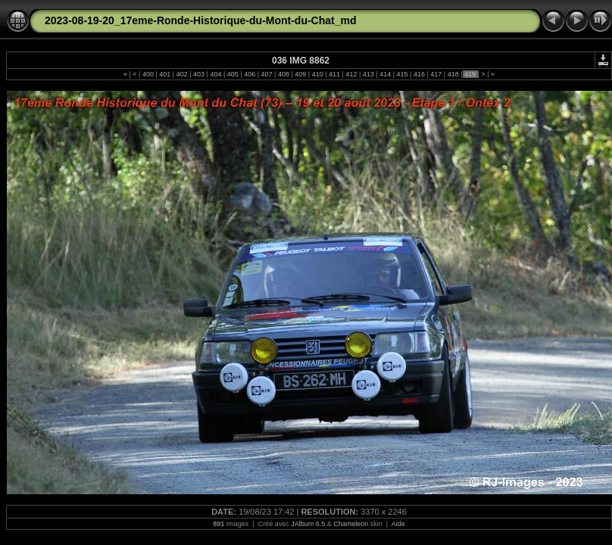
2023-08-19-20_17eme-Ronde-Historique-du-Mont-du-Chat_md (201, 20)
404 (215, 74)
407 (266, 74)
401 (165, 74)
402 (181, 74)
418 (453, 74)
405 (232, 74)
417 (436, 74)
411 (334, 74)
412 (351, 74)
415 (402, 74)
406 (250, 74)
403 (199, 74)
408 (283, 74)
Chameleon (350, 524)
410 (317, 74)
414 (385, 74)
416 (418, 74)
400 (147, 74)
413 (368, 74)
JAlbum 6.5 (308, 524)
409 (300, 74)
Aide (398, 524)
